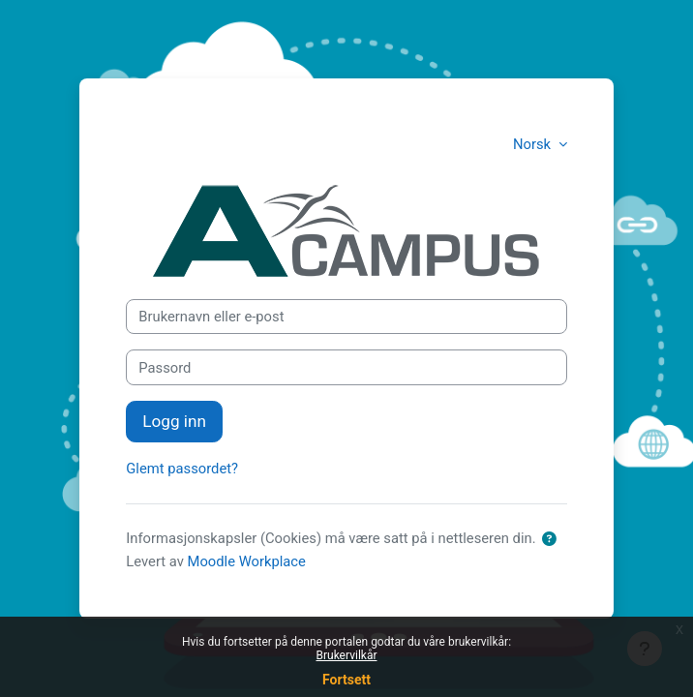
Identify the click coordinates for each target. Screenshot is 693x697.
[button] (548, 539)
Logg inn (174, 421)
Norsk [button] (534, 144)
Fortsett (346, 679)
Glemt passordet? (182, 468)
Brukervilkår (346, 655)
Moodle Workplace (247, 561)
